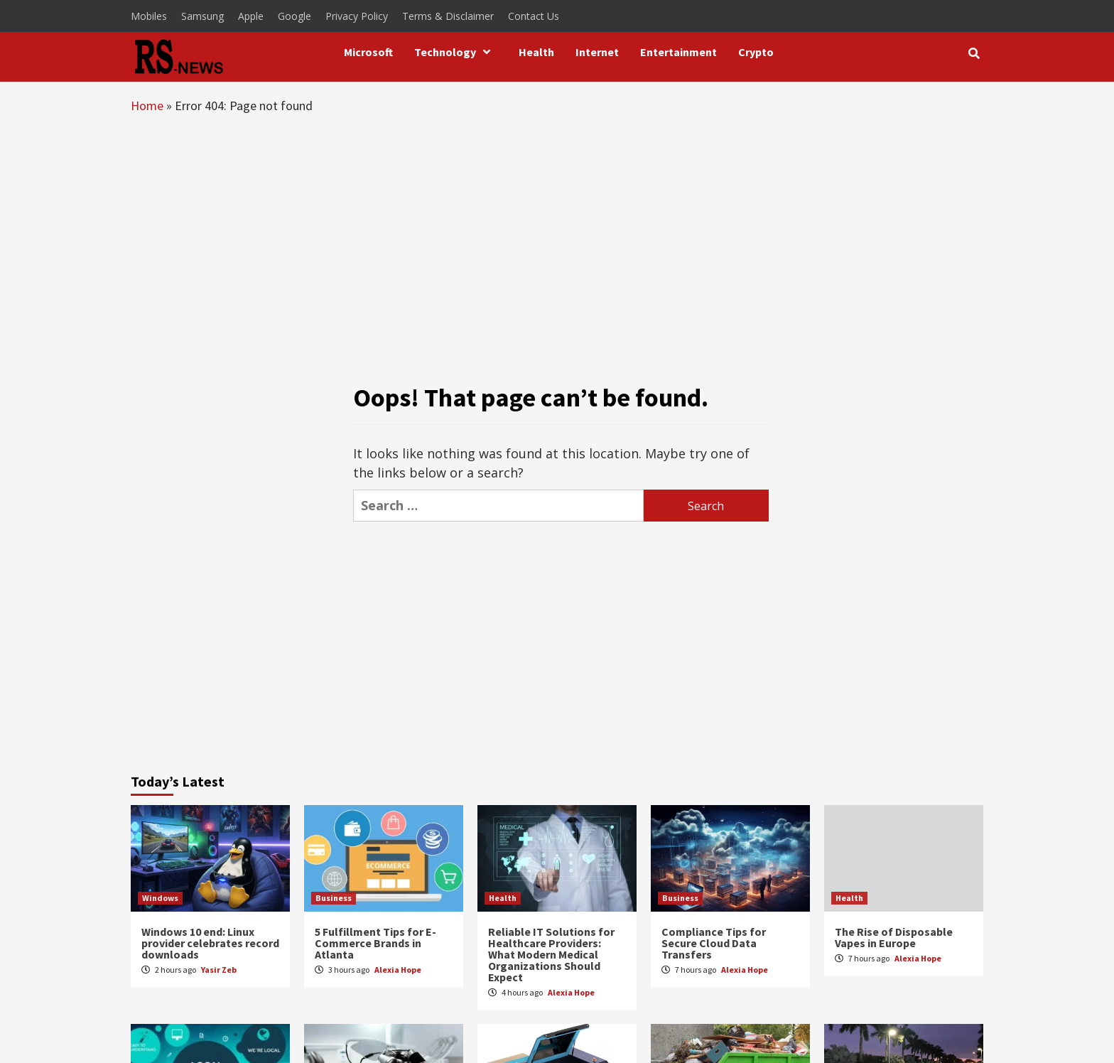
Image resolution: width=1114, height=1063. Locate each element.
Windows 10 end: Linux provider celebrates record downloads (210, 942)
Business (333, 897)
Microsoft (368, 52)
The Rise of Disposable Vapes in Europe (894, 937)
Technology (455, 52)
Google (294, 16)
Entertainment (678, 52)
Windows (160, 897)
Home (147, 105)
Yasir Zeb (219, 969)
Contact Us (533, 16)
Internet (597, 52)
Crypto (756, 52)
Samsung (202, 16)
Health (536, 52)
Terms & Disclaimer (448, 16)
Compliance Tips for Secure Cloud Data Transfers (713, 942)
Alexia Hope (397, 969)
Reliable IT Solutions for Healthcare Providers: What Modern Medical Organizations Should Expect (551, 954)
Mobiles (149, 16)
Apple (251, 16)
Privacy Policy (356, 16)
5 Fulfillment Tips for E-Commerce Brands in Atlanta (375, 942)
